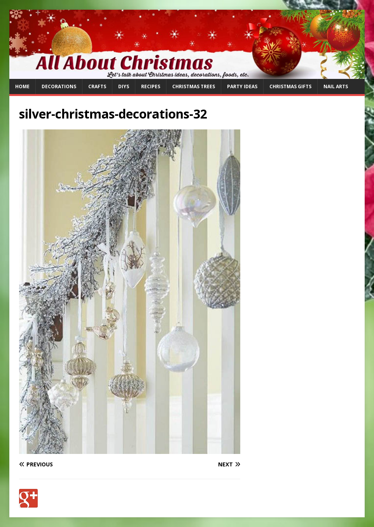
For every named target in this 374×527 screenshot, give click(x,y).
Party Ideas (242, 86)
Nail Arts (335, 86)
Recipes (150, 86)
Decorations (59, 86)
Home (22, 86)
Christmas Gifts (290, 86)
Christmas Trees (193, 86)
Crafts (97, 86)
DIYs (123, 86)
